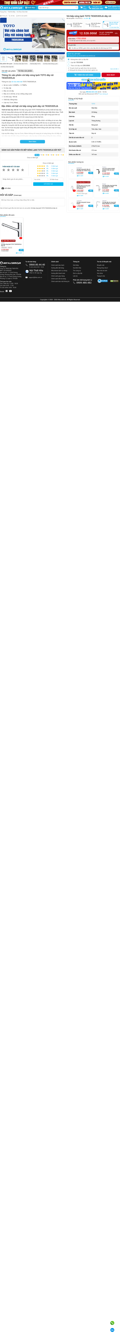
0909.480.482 (84, 282)
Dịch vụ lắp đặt (77, 273)
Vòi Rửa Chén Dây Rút (7, 66)
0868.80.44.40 (37, 264)
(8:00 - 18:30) (96, 92)
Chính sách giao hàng (58, 276)
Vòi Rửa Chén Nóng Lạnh (50, 63)
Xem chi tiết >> (114, 69)
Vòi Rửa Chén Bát (22, 12)
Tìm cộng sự (77, 270)
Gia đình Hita (77, 268)
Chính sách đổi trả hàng (58, 279)
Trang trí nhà (101, 276)
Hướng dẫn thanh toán (58, 273)
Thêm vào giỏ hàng (83, 75)
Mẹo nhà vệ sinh (102, 270)
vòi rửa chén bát (16, 82)
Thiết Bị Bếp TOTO (35, 63)
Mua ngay (111, 75)
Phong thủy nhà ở (102, 268)
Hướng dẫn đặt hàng (57, 268)
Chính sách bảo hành (57, 265)
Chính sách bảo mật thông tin (60, 281)
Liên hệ (75, 276)
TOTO (93, 104)
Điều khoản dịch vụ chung (59, 270)
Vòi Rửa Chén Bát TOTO (20, 63)
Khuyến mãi (100, 265)
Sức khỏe (100, 273)
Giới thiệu (76, 265)
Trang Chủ (3, 12)
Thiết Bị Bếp (11, 12)
